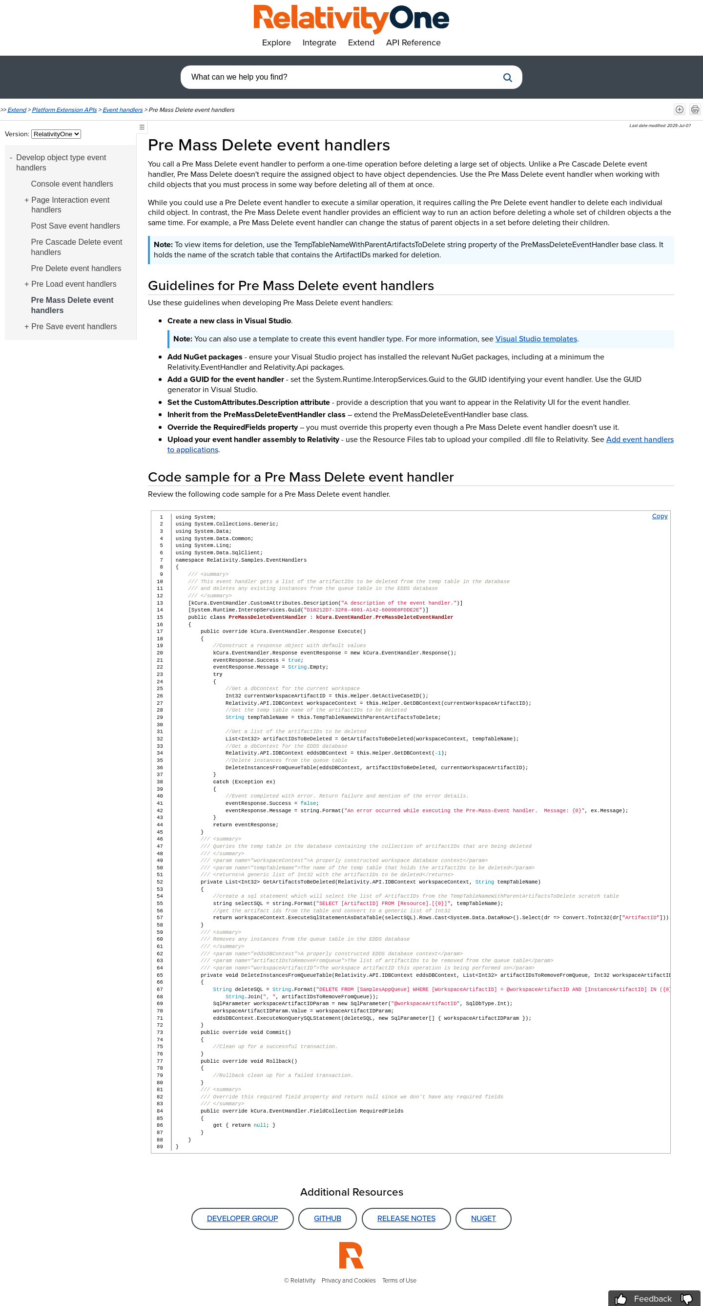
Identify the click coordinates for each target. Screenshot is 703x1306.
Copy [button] (660, 516)
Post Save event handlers (75, 226)
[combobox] (339, 77)
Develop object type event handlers (61, 162)
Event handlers (123, 109)
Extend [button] (361, 42)
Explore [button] (276, 42)
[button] (507, 77)
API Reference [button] (413, 42)
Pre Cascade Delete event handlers (77, 247)
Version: (18, 134)
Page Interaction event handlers (70, 205)
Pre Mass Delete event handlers (72, 305)
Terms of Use (399, 1280)
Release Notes (406, 1218)
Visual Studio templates (536, 338)
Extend (16, 109)
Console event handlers (72, 184)
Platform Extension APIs (64, 109)
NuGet (483, 1218)
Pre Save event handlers (74, 326)
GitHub (327, 1218)
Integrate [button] (319, 42)
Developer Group (242, 1218)
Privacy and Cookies (349, 1280)
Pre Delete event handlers (76, 268)
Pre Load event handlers (73, 284)
